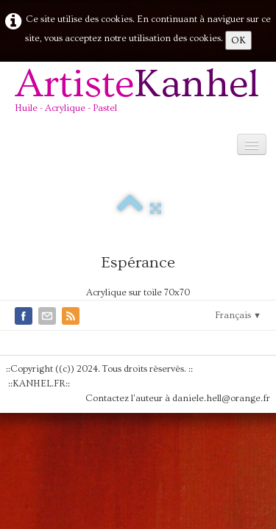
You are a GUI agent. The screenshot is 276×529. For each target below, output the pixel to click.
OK (238, 40)
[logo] (142, 96)
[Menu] (251, 144)
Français (238, 315)
